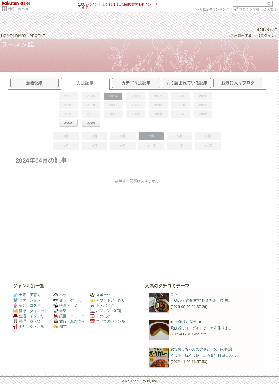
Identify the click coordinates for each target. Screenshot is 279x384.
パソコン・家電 (105, 311)
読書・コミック (69, 316)
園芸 (60, 326)
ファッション (27, 300)
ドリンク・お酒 (28, 326)
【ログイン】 (267, 35)
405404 (264, 30)
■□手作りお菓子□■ (185, 321)
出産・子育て (27, 295)
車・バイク (102, 305)
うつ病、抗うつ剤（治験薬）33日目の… (203, 355)
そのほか (100, 316)
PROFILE (37, 36)
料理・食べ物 (18, 9)
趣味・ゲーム (67, 300)
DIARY (20, 36)
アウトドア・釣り (107, 300)
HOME (6, 36)
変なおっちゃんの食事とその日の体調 (201, 349)
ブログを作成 (249, 9)
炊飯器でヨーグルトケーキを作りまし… (203, 328)
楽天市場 (270, 9)
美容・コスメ (27, 305)
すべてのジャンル (107, 321)
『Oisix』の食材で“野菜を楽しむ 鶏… (201, 300)
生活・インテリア (30, 316)
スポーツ (100, 295)
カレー (175, 294)
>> (212, 9)
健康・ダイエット (30, 311)
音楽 (60, 311)
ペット (61, 295)
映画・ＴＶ (65, 305)
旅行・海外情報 (69, 321)
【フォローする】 (241, 35)
